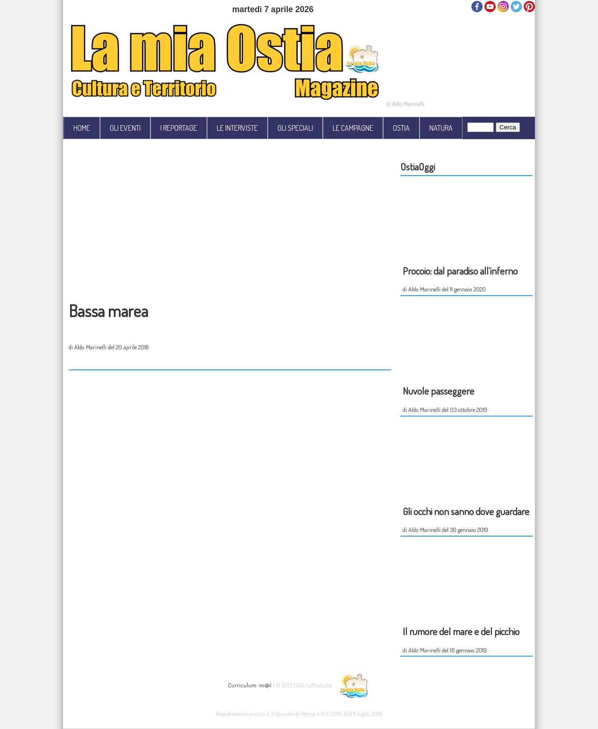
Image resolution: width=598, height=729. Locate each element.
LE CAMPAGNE (353, 128)
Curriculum (242, 684)
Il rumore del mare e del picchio (461, 631)
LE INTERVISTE (237, 128)
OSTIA (401, 128)
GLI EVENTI (125, 128)
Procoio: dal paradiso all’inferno (460, 270)
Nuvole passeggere (438, 390)
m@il (265, 684)
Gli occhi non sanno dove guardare (466, 511)
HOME (81, 128)
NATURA (441, 128)
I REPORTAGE (178, 128)
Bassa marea (108, 310)
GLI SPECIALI (295, 128)
